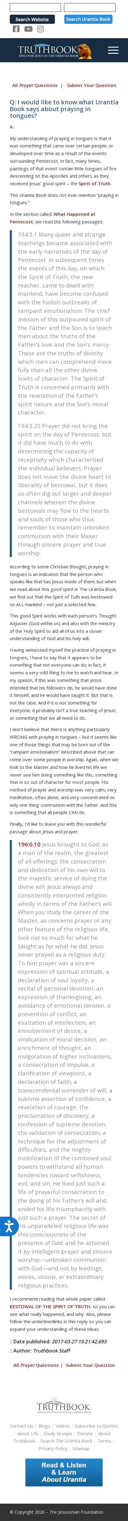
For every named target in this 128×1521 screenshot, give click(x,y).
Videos (62, 1426)
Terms (104, 1441)
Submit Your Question (91, 85)
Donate (85, 1433)
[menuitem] (110, 50)
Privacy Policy (53, 1448)
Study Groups (58, 1433)
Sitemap (81, 1448)
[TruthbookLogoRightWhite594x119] (53, 50)
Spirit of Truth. (95, 183)
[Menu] (110, 50)
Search (66, 1441)
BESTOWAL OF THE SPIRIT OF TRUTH (50, 1306)
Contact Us (21, 1426)
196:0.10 (29, 844)
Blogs (44, 1426)
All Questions (35, 85)
